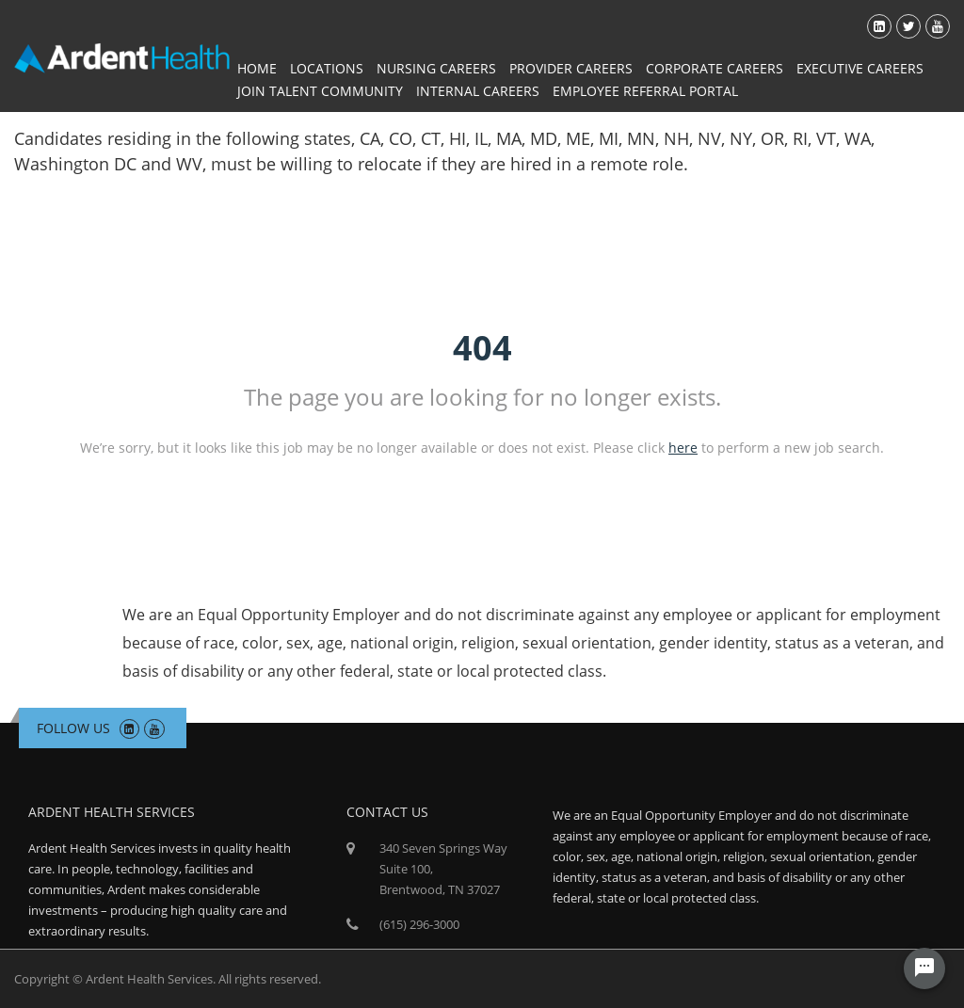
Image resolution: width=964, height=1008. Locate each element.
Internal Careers (477, 91)
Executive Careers (860, 68)
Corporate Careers (714, 68)
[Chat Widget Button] (924, 968)
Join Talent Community (320, 91)
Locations (326, 68)
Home (257, 68)
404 (482, 348)
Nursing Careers (436, 68)
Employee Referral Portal (645, 91)
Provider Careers (571, 68)
